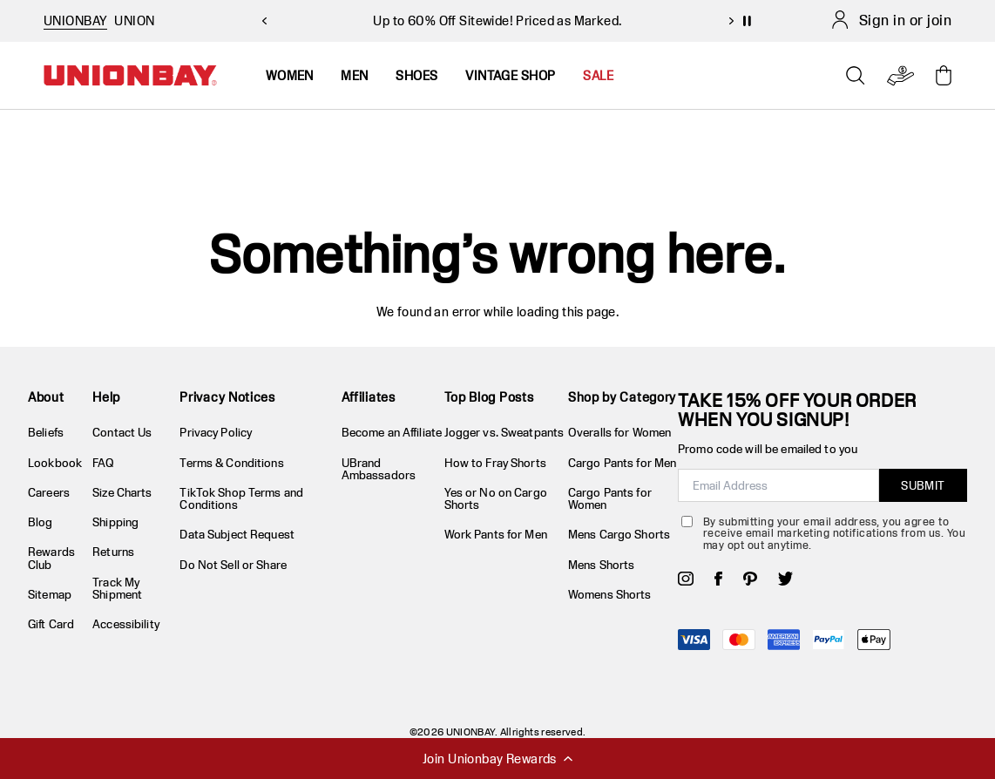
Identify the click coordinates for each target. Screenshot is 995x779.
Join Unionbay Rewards (497, 758)
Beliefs (46, 432)
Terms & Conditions (231, 463)
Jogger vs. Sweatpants (504, 432)
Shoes (416, 75)
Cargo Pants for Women (610, 498)
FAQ (103, 463)
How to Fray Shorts (495, 463)
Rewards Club (51, 558)
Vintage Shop (510, 75)
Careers (49, 492)
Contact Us (122, 432)
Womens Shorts (610, 594)
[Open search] (855, 75)
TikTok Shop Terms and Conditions (241, 498)
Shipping (115, 522)
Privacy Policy (215, 432)
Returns (113, 552)
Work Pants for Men (495, 534)
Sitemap (49, 594)
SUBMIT (923, 485)
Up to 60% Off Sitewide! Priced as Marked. (497, 20)
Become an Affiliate (392, 432)
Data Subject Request (236, 534)
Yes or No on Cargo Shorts (495, 498)
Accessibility (125, 624)
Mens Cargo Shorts (619, 534)
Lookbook (55, 463)
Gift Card (51, 624)
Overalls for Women (619, 432)
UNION (134, 20)
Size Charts (122, 492)
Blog (40, 522)
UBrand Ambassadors (379, 469)
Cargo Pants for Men (622, 463)
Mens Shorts (601, 565)
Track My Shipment (117, 588)
